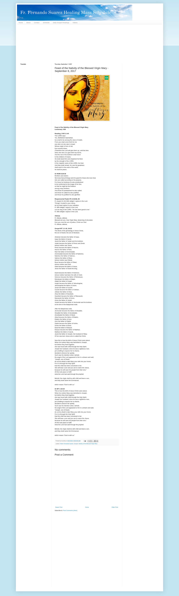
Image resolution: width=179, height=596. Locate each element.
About (28, 23)
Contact (36, 23)
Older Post (115, 507)
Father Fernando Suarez (66, 443)
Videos (75, 23)
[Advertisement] (88, 44)
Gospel (76, 443)
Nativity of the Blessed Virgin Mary (88, 443)
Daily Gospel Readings (61, 23)
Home (21, 23)
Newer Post (58, 507)
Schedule (46, 23)
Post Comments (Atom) (70, 510)
